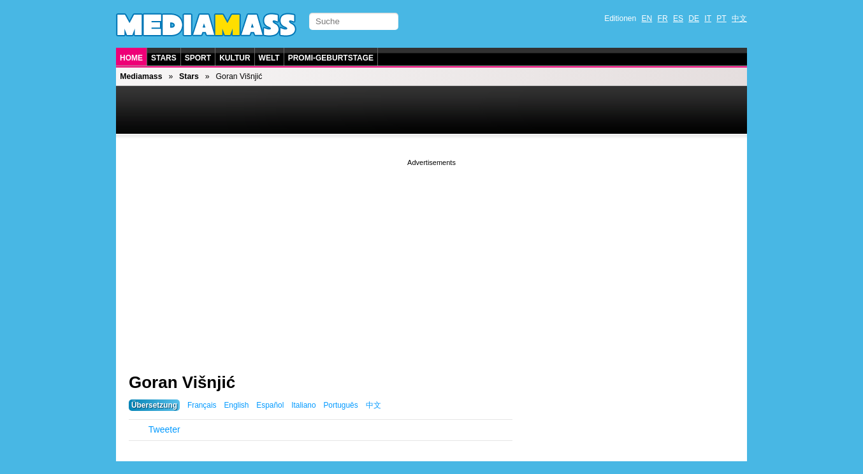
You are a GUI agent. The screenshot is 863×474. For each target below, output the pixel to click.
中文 (739, 18)
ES (678, 18)
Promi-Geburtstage (330, 58)
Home (131, 58)
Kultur (234, 58)
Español (270, 405)
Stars (164, 58)
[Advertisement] (431, 258)
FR (663, 18)
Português (340, 405)
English (236, 405)
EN (647, 18)
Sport (198, 58)
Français (202, 405)
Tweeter (164, 429)
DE (693, 18)
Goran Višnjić (182, 382)
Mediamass (141, 76)
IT (707, 18)
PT (721, 18)
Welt (269, 58)
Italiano (303, 405)
